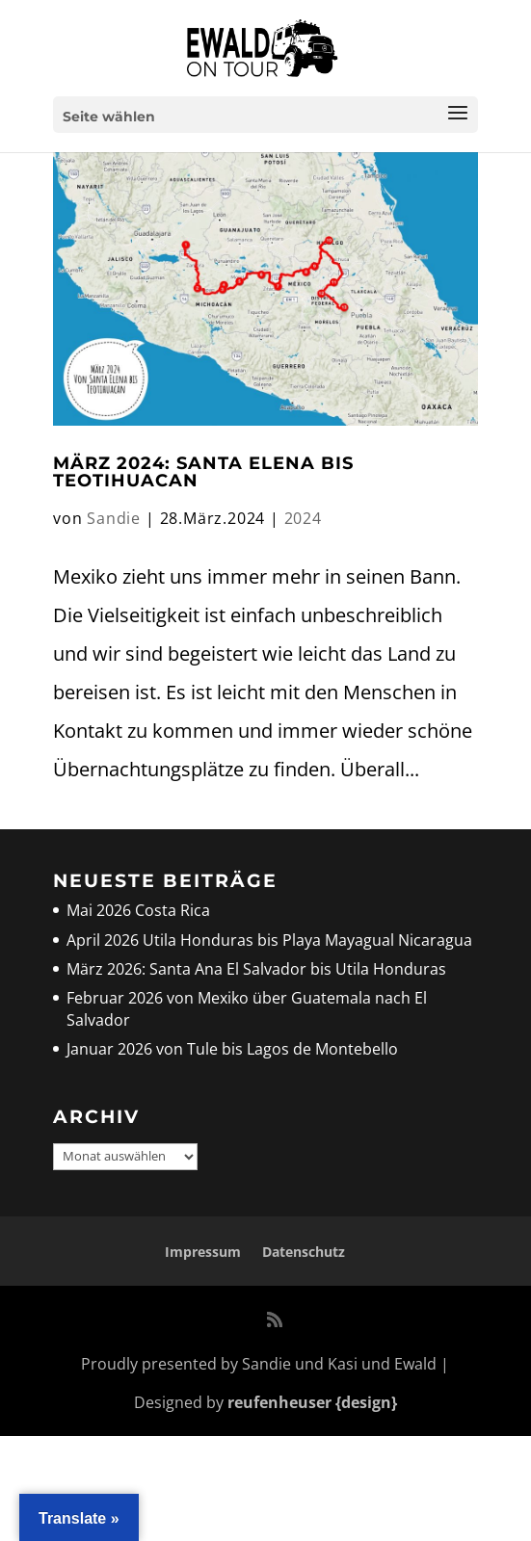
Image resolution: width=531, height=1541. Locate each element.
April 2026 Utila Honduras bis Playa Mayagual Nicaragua (271, 940)
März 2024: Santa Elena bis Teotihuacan (203, 472)
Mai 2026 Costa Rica (138, 910)
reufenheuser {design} (312, 1402)
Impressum (203, 1251)
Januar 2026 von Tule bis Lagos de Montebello (232, 1048)
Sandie (114, 518)
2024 (303, 518)
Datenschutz (303, 1251)
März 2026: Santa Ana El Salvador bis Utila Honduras (256, 968)
